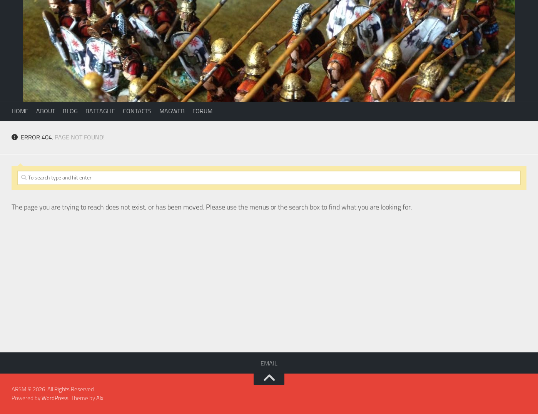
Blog (70, 111)
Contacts (137, 111)
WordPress (55, 398)
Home (20, 111)
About (45, 111)
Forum (202, 111)
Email (269, 363)
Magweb (172, 111)
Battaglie (100, 111)
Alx (100, 398)
